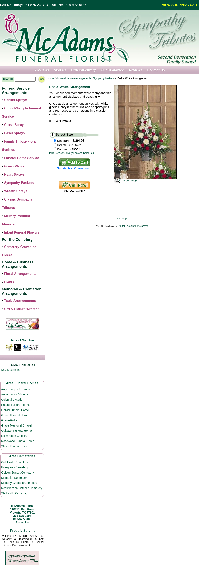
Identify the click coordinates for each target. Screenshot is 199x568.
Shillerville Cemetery (14, 493)
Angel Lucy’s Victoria (14, 394)
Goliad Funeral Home (15, 410)
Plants (9, 282)
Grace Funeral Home (14, 415)
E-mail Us (22, 522)
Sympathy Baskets (19, 183)
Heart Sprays (14, 174)
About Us (41, 70)
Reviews (135, 70)
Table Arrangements (20, 300)
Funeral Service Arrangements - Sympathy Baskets (85, 78)
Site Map (122, 218)
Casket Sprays (15, 100)
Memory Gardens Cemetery (19, 483)
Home (51, 78)
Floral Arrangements (20, 274)
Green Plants (14, 166)
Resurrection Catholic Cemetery (21, 488)
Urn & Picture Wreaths (21, 309)
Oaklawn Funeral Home (16, 430)
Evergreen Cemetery (14, 467)
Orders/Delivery (83, 70)
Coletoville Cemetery (14, 462)
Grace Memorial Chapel (16, 425)
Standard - (70, 141)
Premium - (70, 149)
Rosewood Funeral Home (17, 441)
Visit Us (60, 70)
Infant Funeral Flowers (22, 232)
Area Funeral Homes (22, 383)
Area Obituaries (22, 365)
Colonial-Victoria (11, 399)
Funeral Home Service (21, 158)
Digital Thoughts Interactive (133, 226)
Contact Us (156, 70)
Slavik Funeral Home (14, 446)
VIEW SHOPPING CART (180, 5)
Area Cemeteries (22, 456)
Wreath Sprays (15, 191)
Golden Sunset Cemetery (17, 472)
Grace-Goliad (9, 420)
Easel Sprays (14, 133)
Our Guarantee (112, 70)
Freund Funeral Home (15, 404)
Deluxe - (69, 145)
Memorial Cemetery (14, 477)
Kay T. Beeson (10, 369)
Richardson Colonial (14, 435)
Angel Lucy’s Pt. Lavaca (16, 389)
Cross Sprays (14, 125)
